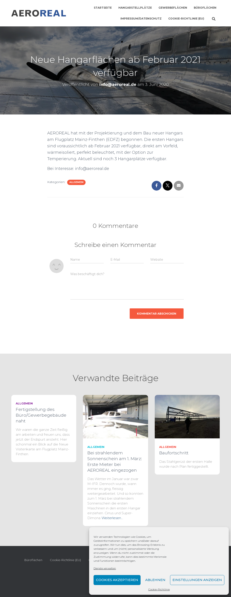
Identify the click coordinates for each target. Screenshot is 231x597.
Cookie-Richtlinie (159, 589)
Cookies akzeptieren (117, 580)
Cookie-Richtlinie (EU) (186, 18)
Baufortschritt (173, 452)
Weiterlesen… (112, 518)
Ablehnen (155, 580)
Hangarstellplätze (135, 7)
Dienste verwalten (105, 568)
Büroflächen (205, 7)
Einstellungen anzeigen (197, 580)
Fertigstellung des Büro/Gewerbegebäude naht (41, 415)
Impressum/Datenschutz (141, 18)
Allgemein (76, 182)
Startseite (103, 7)
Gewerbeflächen (173, 7)
